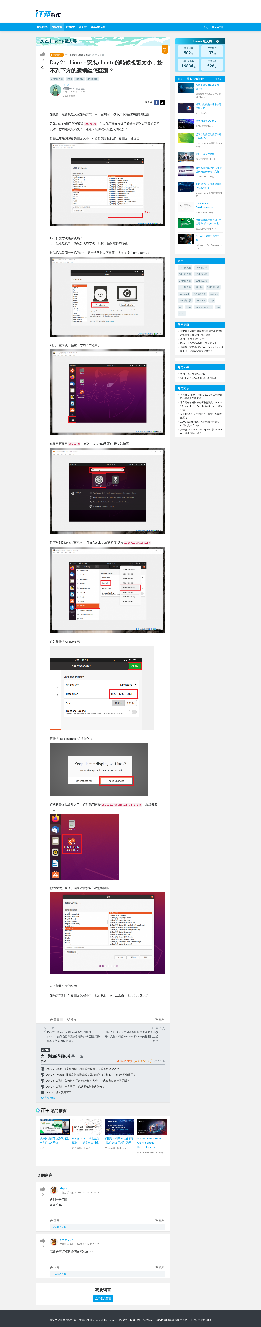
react (182, 313)
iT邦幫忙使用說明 (200, 1319)
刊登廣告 (122, 1319)
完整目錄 (48, 1097)
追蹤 (71, 1019)
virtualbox (92, 78)
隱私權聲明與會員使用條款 (172, 1319)
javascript (184, 293)
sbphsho (65, 1188)
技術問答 (42, 27)
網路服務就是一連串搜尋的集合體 (208, 106)
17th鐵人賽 (185, 280)
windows (200, 300)
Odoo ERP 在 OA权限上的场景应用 (198, 343)
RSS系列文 (124, 1060)
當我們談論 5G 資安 (206, 120)
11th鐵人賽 (185, 287)
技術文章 (57, 27)
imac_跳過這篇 (74, 88)
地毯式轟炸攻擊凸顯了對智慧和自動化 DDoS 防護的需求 (208, 221)
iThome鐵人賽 (205, 41)
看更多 (219, 78)
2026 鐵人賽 (98, 27)
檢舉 (159, 1019)
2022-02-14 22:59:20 (88, 1244)
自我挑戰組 (57, 54)
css (218, 306)
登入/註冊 (217, 27)
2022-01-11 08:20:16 (88, 1192)
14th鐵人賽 (202, 274)
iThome (110, 1319)
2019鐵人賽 (213, 287)
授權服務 (135, 1319)
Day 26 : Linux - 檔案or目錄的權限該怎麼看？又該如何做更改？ (82, 1068)
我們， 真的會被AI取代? (192, 339)
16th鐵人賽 (202, 267)
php (212, 300)
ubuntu (79, 78)
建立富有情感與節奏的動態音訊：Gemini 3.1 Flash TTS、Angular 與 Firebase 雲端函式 (201, 406)
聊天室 (83, 27)
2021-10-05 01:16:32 (74, 92)
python (214, 293)
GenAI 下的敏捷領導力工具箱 (209, 238)
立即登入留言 (103, 1298)
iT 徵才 (70, 27)
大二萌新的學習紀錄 (77, 54)
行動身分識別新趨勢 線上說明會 (209, 86)
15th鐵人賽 (185, 267)
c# (180, 306)
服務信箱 (148, 1319)
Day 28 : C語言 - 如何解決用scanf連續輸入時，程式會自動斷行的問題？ (88, 1080)
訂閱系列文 (142, 1060)
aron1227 (66, 1240)
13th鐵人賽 (57, 78)
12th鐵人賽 (202, 280)
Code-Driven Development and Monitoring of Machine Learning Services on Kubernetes (207, 205)
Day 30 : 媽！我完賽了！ (60, 1092)
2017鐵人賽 (185, 300)
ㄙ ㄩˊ (66, 84)
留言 (56, 1019)
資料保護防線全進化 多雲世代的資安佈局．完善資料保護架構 (209, 169)
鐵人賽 (199, 287)
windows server (203, 306)
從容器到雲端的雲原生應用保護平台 (208, 136)
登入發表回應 (59, 1227)
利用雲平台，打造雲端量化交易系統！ (208, 185)
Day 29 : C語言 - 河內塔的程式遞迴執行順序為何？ (75, 1086)
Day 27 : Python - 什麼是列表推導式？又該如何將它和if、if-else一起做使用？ (91, 1074)
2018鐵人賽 (200, 293)
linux (69, 78)
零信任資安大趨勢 (205, 153)
